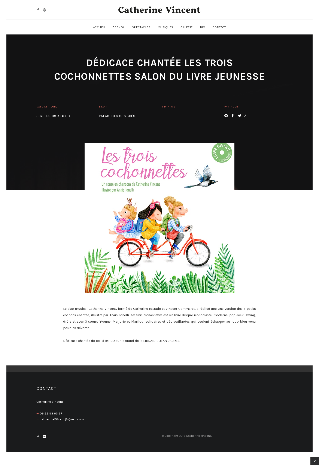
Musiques (165, 27)
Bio (202, 27)
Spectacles (141, 27)
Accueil (99, 27)
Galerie (186, 27)
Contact (219, 27)
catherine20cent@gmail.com (62, 419)
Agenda (119, 27)
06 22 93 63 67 (51, 413)
